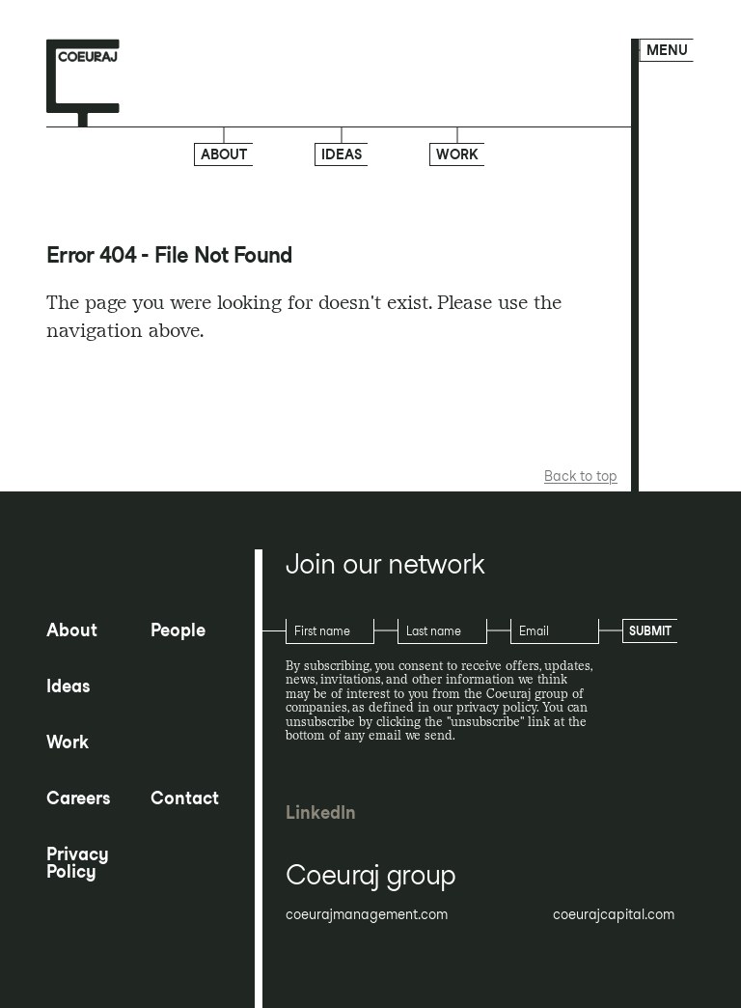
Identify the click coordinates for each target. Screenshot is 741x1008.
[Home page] (83, 84)
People (178, 630)
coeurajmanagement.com (367, 914)
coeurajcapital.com (613, 914)
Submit (650, 631)
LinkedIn (321, 813)
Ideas (341, 154)
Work (457, 153)
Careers (78, 798)
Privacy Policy (77, 863)
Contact (185, 798)
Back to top (581, 476)
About (224, 154)
